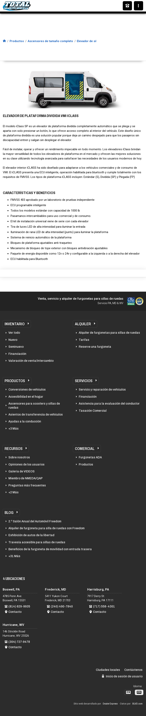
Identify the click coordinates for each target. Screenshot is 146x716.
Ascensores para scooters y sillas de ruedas (34, 405)
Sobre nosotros (19, 457)
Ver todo (14, 332)
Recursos (13, 448)
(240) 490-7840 (62, 606)
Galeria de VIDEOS (21, 471)
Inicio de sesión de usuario (122, 676)
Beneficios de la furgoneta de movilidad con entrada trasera (50, 549)
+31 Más (14, 556)
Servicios (83, 381)
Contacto (15, 612)
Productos (15, 381)
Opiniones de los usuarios (26, 464)
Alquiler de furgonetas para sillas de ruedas (109, 332)
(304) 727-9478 (19, 642)
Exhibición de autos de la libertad (31, 535)
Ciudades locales (108, 670)
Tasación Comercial (93, 410)
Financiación (17, 354)
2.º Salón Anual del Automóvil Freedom (34, 521)
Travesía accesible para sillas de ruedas (36, 542)
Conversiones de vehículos (27, 389)
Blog (9, 512)
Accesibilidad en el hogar (25, 396)
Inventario (15, 324)
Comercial (85, 448)
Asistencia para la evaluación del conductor (109, 403)
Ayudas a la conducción (24, 421)
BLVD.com (137, 703)
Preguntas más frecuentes (27, 485)
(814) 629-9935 (19, 606)
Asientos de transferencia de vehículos (35, 414)
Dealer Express (110, 703)
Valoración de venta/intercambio (31, 361)
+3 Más (13, 428)
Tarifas (84, 340)
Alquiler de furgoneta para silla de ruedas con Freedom (46, 528)
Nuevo (12, 340)
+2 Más (13, 492)
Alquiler (83, 324)
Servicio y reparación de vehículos (102, 389)
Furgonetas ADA (90, 457)
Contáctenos (133, 670)
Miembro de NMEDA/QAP (25, 478)
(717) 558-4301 (104, 606)
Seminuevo (16, 346)
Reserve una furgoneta (95, 346)
